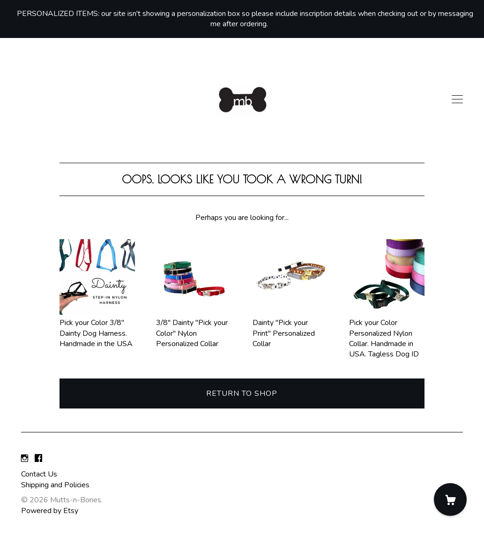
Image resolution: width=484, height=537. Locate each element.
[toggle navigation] (457, 99)
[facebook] (38, 459)
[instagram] (24, 459)
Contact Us (39, 474)
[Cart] (450, 499)
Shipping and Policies (55, 485)
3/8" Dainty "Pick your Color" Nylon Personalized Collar (193, 328)
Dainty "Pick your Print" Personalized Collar (290, 328)
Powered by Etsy (49, 511)
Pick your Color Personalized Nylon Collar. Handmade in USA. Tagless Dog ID (386, 333)
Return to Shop (241, 393)
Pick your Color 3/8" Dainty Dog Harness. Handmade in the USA (97, 328)
